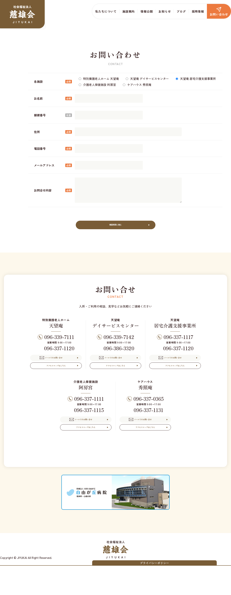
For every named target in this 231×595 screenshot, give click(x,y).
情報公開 (146, 11)
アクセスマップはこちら (56, 380)
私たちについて (106, 11)
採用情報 (198, 11)
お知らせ (165, 11)
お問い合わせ (219, 11)
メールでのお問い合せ (60, 366)
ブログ (181, 11)
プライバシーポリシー (193, 590)
